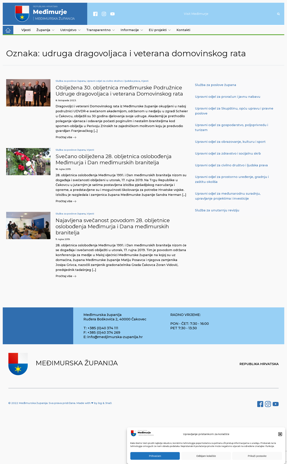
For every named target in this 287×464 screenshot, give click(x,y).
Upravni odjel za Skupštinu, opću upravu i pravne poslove (234, 111)
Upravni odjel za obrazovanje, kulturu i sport (230, 142)
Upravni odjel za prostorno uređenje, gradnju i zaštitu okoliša (232, 179)
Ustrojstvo (70, 30)
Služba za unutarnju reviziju (217, 210)
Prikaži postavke (257, 455)
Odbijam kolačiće (206, 455)
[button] (280, 434)
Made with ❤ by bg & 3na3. (94, 403)
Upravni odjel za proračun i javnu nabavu (227, 97)
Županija (45, 30)
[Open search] (278, 13)
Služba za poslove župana (71, 80)
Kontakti (183, 30)
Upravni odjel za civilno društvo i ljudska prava (113, 80)
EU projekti (160, 30)
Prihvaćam (155, 455)
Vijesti (26, 30)
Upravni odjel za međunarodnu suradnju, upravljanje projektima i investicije (227, 196)
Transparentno (100, 30)
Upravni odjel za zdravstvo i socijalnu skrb (228, 153)
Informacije (132, 30)
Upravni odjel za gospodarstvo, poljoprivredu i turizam (231, 127)
